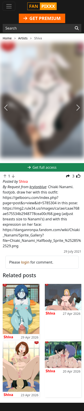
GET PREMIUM (42, 18)
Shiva (8, 336)
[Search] (76, 28)
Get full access (42, 167)
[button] (6, 108)
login (25, 262)
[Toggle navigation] (9, 6)
